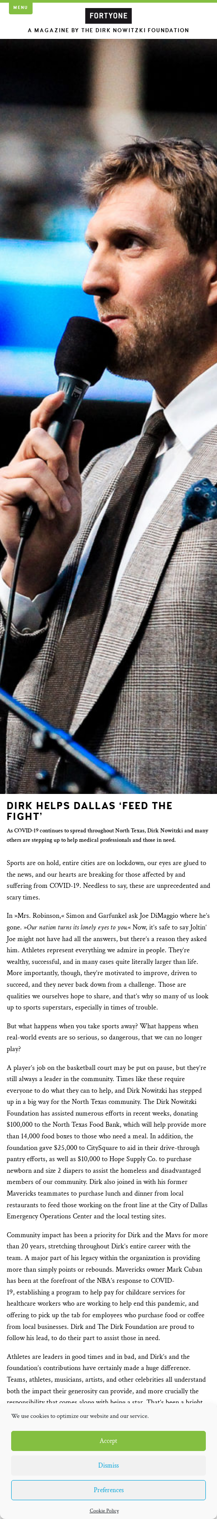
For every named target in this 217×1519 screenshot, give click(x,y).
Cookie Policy (104, 1510)
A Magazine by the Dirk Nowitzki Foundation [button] (108, 30)
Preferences (109, 1490)
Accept (108, 1441)
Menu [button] (20, 7)
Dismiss (108, 1465)
